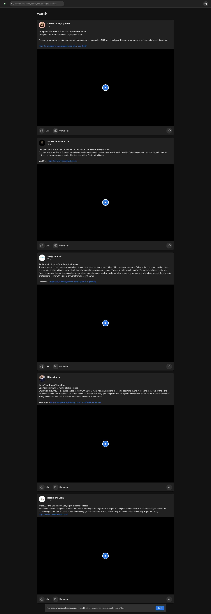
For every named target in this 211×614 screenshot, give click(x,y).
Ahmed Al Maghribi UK (58, 141)
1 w (48, 144)
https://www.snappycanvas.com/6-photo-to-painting (73, 281)
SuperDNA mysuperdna (58, 23)
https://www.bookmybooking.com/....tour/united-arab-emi (75, 402)
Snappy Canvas (55, 256)
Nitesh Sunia (53, 377)
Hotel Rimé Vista (55, 498)
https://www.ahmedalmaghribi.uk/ (62, 161)
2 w (48, 259)
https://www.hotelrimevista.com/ (53, 514)
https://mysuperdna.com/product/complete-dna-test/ (63, 46)
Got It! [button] (160, 608)
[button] (37, 3)
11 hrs (49, 26)
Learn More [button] (119, 608)
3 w (48, 500)
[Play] (105, 87)
